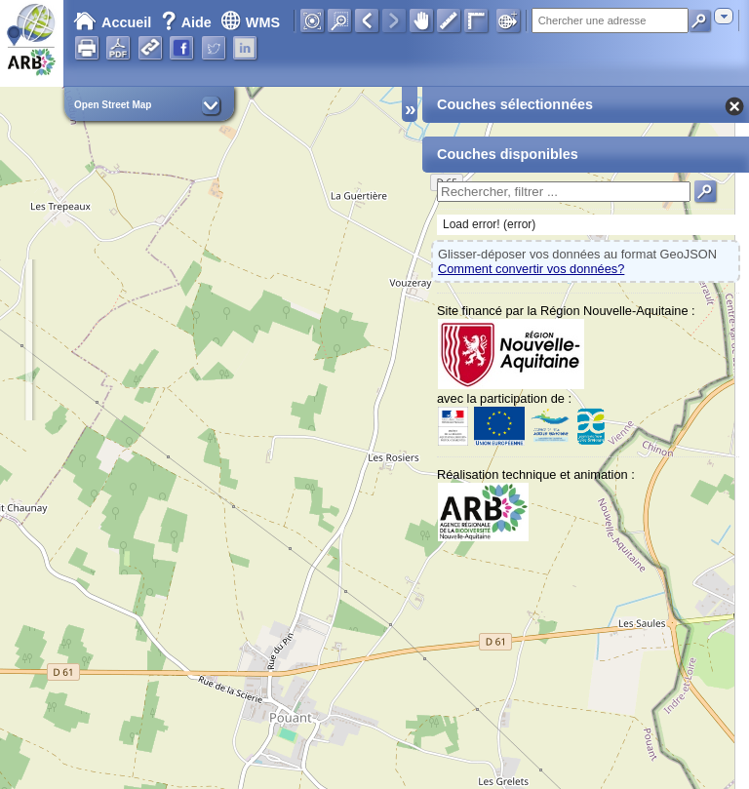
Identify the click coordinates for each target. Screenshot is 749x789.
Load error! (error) (489, 224)
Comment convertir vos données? (531, 268)
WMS (250, 22)
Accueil (112, 22)
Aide (188, 22)
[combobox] (723, 16)
